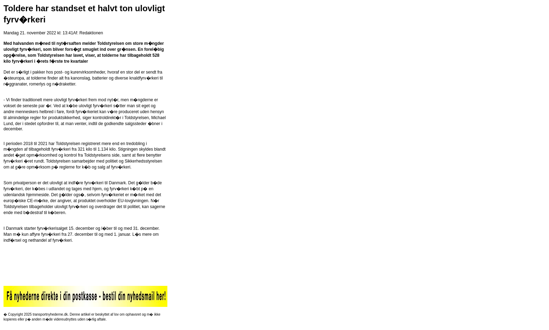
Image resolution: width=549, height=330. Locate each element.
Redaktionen (91, 32)
